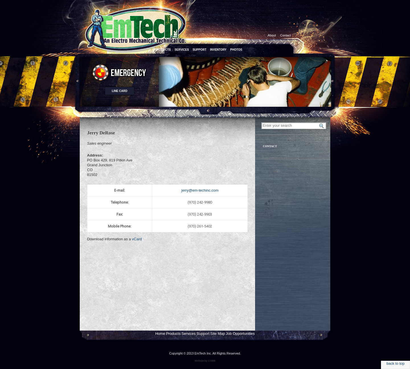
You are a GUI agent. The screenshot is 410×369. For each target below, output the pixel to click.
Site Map (217, 333)
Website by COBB (205, 360)
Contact (285, 35)
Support (203, 333)
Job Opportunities (240, 333)
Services (188, 333)
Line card (119, 91)
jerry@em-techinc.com (199, 190)
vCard (137, 239)
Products (173, 333)
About (272, 35)
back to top (395, 363)
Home (160, 333)
